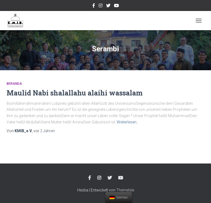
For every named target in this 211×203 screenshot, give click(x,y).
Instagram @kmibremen (100, 6)
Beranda (14, 84)
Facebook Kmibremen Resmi (93, 6)
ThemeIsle (125, 190)
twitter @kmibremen (108, 6)
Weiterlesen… (128, 122)
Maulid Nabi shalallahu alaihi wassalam (75, 92)
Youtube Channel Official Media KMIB (116, 6)
